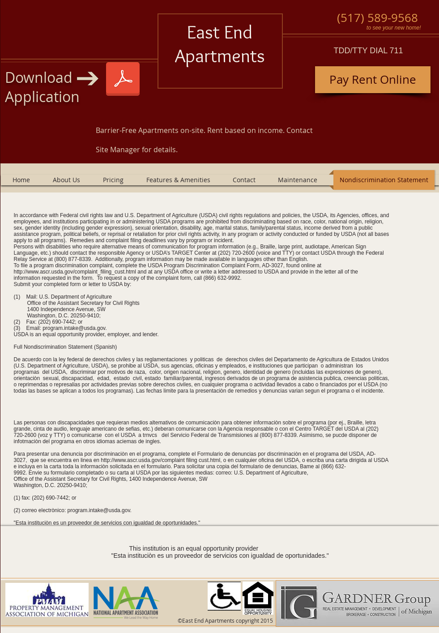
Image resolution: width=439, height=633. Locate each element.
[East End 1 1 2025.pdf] (123, 80)
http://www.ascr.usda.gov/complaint (142, 460)
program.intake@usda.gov (74, 328)
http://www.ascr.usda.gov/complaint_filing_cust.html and (80, 272)
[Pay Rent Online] (372, 79)
